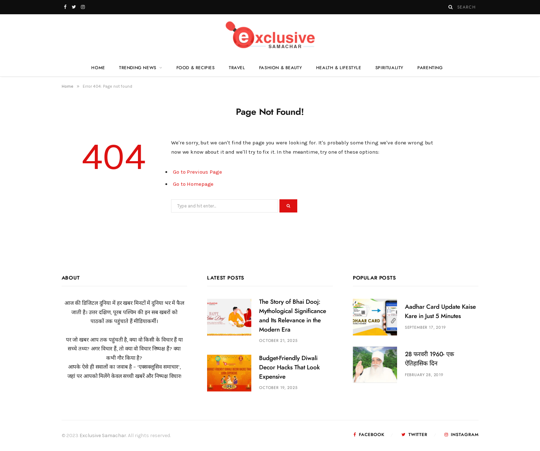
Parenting (429, 68)
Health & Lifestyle (338, 68)
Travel (237, 68)
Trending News (137, 68)
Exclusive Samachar (102, 435)
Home (98, 68)
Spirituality (389, 68)
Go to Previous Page (197, 172)
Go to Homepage (193, 184)
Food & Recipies (195, 68)
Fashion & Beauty (280, 68)
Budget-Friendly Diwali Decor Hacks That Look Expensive (289, 367)
